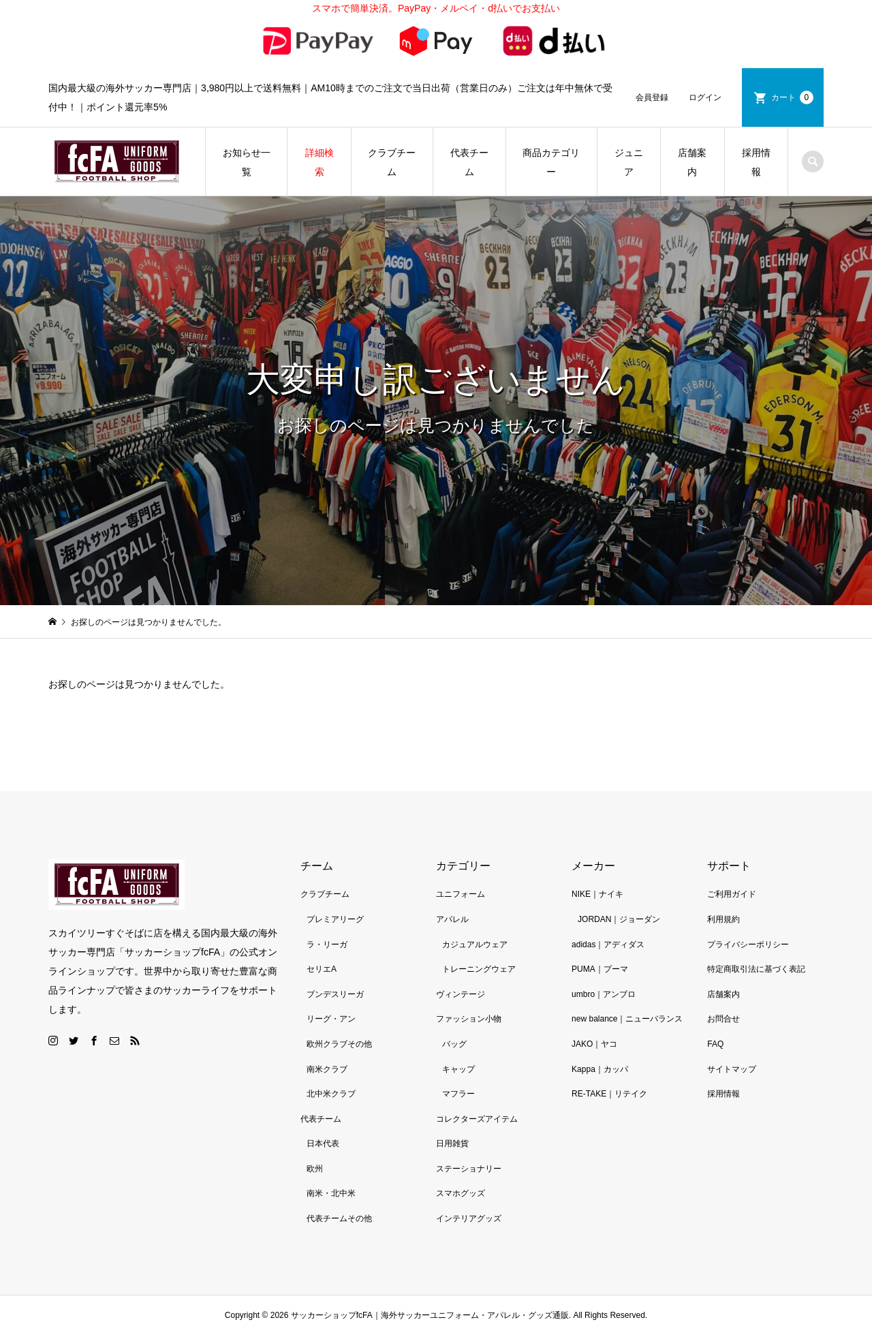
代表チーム (469, 162)
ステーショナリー (468, 1168)
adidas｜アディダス (608, 944)
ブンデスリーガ (335, 994)
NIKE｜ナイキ (597, 894)
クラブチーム (392, 162)
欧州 (315, 1168)
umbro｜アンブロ (604, 994)
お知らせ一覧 (246, 162)
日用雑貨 (452, 1143)
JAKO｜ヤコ (594, 1044)
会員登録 (652, 97)
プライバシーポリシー (748, 944)
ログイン (705, 97)
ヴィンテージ (460, 994)
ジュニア (628, 162)
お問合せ (723, 1019)
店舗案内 (692, 162)
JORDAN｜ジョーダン (619, 919)
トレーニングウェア (479, 969)
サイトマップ (731, 1069)
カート (792, 97)
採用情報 (756, 162)
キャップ (458, 1069)
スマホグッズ (460, 1193)
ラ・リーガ (327, 944)
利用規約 (723, 919)
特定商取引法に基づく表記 (756, 969)
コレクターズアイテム (477, 1119)
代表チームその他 (339, 1218)
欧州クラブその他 (339, 1044)
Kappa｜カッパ (600, 1069)
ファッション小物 (468, 1019)
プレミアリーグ (335, 919)
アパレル (452, 919)
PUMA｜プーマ (600, 969)
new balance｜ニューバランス (627, 1019)
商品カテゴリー (551, 162)
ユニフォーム (460, 894)
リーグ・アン (331, 1019)
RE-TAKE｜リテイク (609, 1094)
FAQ (715, 1044)
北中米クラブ (331, 1094)
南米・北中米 (331, 1193)
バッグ (454, 1044)
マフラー (458, 1094)
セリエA (322, 969)
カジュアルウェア (475, 944)
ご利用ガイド (731, 894)
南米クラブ (327, 1069)
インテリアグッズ (468, 1218)
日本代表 (323, 1143)
